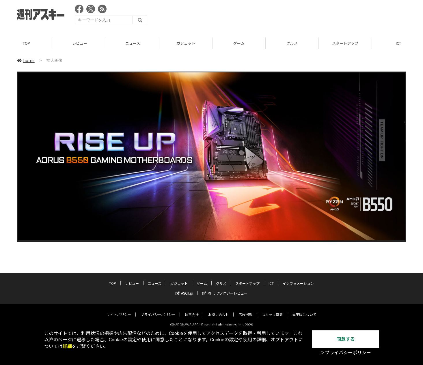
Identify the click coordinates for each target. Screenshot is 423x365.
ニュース (132, 43)
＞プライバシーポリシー (345, 352)
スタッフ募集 (272, 309)
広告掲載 (245, 309)
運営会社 (192, 309)
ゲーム (239, 43)
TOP (26, 43)
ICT (271, 278)
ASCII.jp (184, 288)
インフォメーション (298, 278)
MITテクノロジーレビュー (224, 288)
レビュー (79, 43)
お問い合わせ (218, 309)
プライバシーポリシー (158, 309)
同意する (345, 339)
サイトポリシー (119, 309)
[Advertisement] (301, 16)
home (26, 60)
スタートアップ (345, 43)
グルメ (292, 43)
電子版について (304, 309)
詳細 (67, 346)
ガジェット (185, 43)
